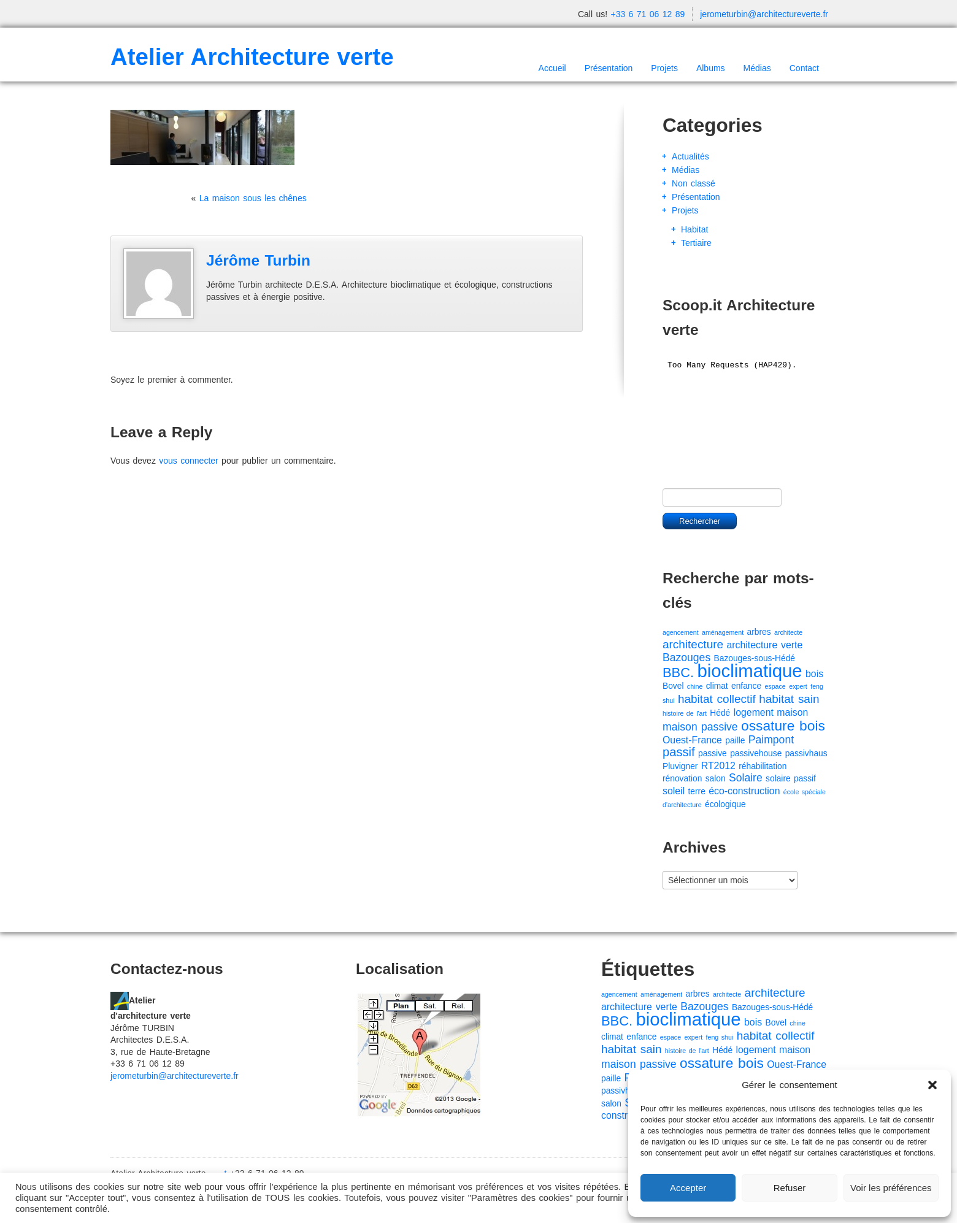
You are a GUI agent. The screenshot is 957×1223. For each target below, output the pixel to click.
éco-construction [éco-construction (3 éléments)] (744, 791)
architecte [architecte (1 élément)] (788, 632)
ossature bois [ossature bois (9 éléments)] (783, 726)
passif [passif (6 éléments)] (679, 752)
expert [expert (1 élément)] (798, 686)
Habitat (694, 229)
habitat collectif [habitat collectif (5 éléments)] (717, 698)
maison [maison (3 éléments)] (792, 712)
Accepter (688, 1188)
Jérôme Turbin (258, 260)
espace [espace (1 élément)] (774, 686)
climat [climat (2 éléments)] (717, 686)
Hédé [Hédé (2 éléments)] (720, 713)
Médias (757, 68)
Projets (664, 68)
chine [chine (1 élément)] (694, 686)
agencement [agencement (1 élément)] (681, 632)
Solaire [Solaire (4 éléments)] (746, 778)
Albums (710, 68)
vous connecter (188, 461)
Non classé (693, 183)
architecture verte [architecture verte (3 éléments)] (764, 645)
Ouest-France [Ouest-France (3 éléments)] (692, 740)
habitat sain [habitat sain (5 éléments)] (789, 698)
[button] (932, 1085)
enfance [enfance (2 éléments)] (746, 686)
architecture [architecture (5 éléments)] (693, 644)
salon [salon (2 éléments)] (715, 778)
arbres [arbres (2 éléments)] (759, 632)
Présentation (609, 68)
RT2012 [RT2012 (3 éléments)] (718, 766)
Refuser (790, 1188)
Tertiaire (696, 243)
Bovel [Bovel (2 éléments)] (673, 686)
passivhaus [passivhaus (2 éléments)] (806, 753)
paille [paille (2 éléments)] (735, 740)
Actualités (690, 156)
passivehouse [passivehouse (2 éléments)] (756, 753)
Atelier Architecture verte (252, 57)
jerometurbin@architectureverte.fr (764, 14)
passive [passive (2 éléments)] (712, 753)
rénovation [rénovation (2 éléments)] (682, 778)
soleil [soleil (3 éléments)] (674, 791)
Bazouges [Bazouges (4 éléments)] (686, 657)
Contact (804, 68)
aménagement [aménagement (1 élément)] (723, 632)
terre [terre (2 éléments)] (696, 791)
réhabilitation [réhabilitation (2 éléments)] (762, 766)
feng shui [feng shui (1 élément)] (720, 1037)
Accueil (552, 68)
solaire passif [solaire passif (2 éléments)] (791, 778)
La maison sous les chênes (253, 198)
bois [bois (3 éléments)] (814, 674)
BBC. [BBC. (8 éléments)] (678, 672)
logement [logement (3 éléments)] (754, 712)
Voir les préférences (891, 1188)
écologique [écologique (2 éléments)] (725, 804)
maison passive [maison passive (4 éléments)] (700, 727)
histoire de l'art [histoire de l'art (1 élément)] (685, 713)
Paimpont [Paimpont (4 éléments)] (771, 740)
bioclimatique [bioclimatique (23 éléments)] (749, 671)
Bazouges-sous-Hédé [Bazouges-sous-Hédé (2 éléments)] (754, 658)
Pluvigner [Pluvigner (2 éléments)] (680, 766)
